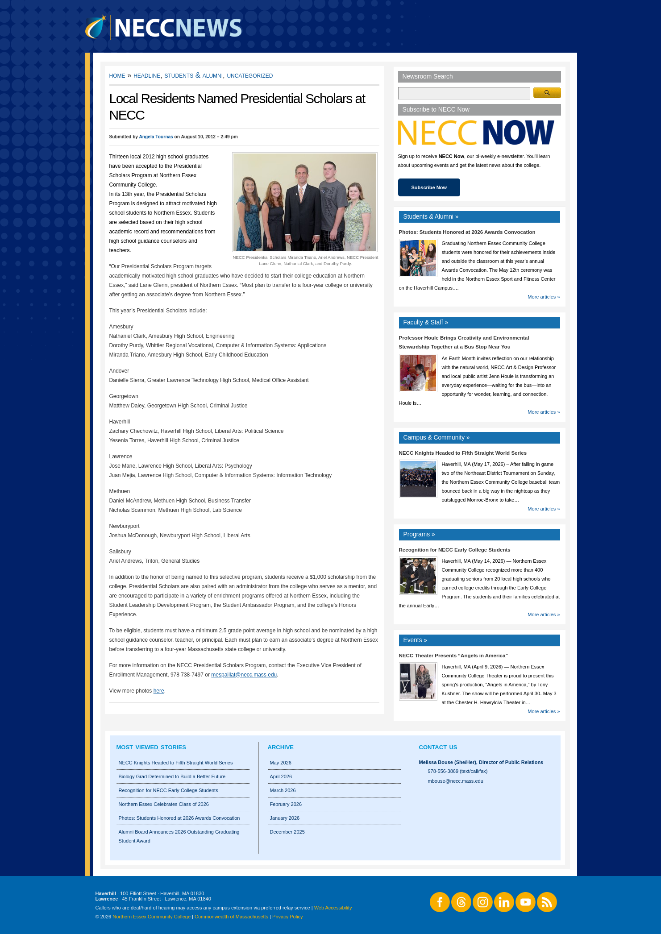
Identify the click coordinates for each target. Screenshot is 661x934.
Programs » (419, 534)
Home (117, 75)
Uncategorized (250, 75)
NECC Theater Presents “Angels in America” (453, 655)
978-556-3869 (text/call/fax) (458, 771)
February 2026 (286, 804)
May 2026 (280, 762)
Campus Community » (436, 437)
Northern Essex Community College (151, 916)
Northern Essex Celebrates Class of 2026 (164, 804)
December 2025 (287, 831)
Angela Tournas (156, 136)
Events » (415, 640)
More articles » (544, 296)
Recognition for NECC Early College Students (455, 549)
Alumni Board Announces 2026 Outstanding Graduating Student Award (179, 836)
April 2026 (281, 776)
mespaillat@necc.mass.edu (244, 675)
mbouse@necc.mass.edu (455, 781)
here (159, 691)
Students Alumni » (431, 216)
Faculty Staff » (426, 322)
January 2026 (285, 818)
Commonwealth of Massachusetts (231, 916)
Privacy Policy (287, 916)
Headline (146, 75)
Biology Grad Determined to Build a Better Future (172, 776)
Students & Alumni (194, 75)
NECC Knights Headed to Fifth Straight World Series (463, 453)
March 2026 (283, 790)
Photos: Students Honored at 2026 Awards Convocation (467, 232)
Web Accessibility (333, 907)
